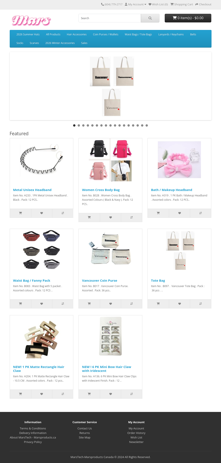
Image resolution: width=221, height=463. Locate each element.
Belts (193, 34)
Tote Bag (158, 280)
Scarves (34, 43)
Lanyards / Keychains (171, 34)
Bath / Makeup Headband (171, 190)
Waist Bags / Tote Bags (138, 34)
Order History (136, 433)
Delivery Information (32, 433)
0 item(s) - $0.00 (188, 18)
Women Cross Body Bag (101, 190)
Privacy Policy (33, 442)
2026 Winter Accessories (60, 43)
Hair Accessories (76, 34)
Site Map (84, 437)
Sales (84, 43)
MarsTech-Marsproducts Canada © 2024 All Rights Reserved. (110, 457)
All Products (53, 34)
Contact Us (84, 428)
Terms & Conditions (33, 428)
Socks (20, 43)
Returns (84, 433)
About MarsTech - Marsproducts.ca (33, 437)
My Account (136, 428)
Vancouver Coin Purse (99, 280)
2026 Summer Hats (28, 34)
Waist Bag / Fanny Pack (31, 280)
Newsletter (136, 442)
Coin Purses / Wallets (105, 34)
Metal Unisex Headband (32, 190)
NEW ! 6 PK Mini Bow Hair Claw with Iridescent (106, 369)
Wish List (136, 437)
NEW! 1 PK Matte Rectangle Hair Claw (38, 369)
